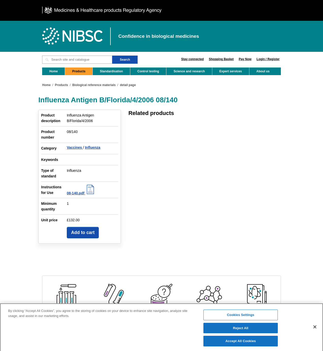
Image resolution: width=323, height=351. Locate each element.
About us (263, 71)
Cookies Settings (240, 317)
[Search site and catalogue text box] (77, 60)
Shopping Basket (221, 59)
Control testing (148, 71)
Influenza (92, 147)
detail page (128, 85)
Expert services (230, 71)
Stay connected (192, 59)
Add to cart (82, 232)
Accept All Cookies (240, 343)
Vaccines (75, 147)
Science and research (189, 71)
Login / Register (268, 59)
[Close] (314, 328)
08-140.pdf (81, 193)
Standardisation (111, 71)
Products (78, 71)
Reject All (240, 330)
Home (53, 71)
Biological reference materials (94, 85)
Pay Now (245, 59)
